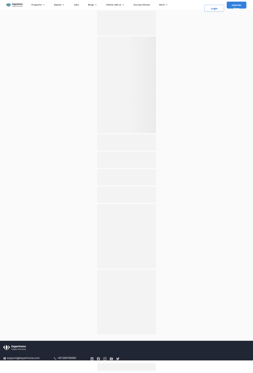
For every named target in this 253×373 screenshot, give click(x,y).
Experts (59, 5)
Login (214, 8)
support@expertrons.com (23, 358)
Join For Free (236, 6)
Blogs (92, 5)
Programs (38, 5)
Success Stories (141, 4)
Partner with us (115, 5)
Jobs (76, 4)
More (163, 5)
